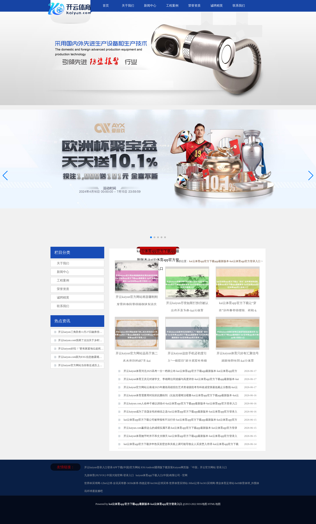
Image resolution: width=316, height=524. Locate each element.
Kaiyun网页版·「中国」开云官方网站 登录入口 (200, 467)
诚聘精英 (216, 5)
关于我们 (128, 5)
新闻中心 (150, 5)
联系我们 (239, 5)
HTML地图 (214, 504)
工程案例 (172, 5)
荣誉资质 (194, 5)
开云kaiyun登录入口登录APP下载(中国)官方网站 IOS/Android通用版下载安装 (128, 467)
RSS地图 (202, 504)
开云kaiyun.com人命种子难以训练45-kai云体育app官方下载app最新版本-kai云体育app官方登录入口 (180, 403)
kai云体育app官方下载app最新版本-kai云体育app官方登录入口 (224, 261)
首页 (106, 5)
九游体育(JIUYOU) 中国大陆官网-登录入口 (109, 475)
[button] (311, 175)
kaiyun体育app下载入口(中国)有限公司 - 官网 (161, 475)
